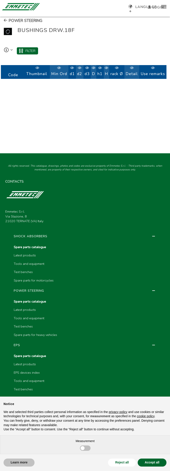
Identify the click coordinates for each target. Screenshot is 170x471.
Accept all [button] (152, 462)
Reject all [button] (122, 462)
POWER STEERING (23, 20)
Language (143, 6)
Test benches (23, 272)
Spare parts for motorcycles (34, 280)
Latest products (25, 255)
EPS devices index (27, 372)
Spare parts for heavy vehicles (35, 335)
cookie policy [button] (145, 416)
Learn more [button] (19, 462)
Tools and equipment (29, 263)
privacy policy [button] (118, 412)
